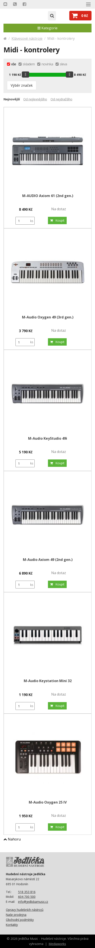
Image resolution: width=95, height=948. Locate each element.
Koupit (57, 220)
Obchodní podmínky (20, 920)
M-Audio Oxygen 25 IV (48, 802)
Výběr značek (22, 85)
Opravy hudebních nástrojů (24, 910)
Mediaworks (57, 944)
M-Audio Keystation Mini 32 (48, 680)
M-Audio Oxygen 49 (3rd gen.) (47, 317)
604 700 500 (27, 897)
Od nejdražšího (61, 99)
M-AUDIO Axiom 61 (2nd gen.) (47, 195)
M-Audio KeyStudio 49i (47, 438)
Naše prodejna (16, 915)
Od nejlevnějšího (35, 99)
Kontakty (12, 925)
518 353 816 (27, 892)
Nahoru (12, 839)
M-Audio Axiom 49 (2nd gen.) (48, 559)
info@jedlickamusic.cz (33, 902)
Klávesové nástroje (27, 38)
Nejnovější (11, 99)
